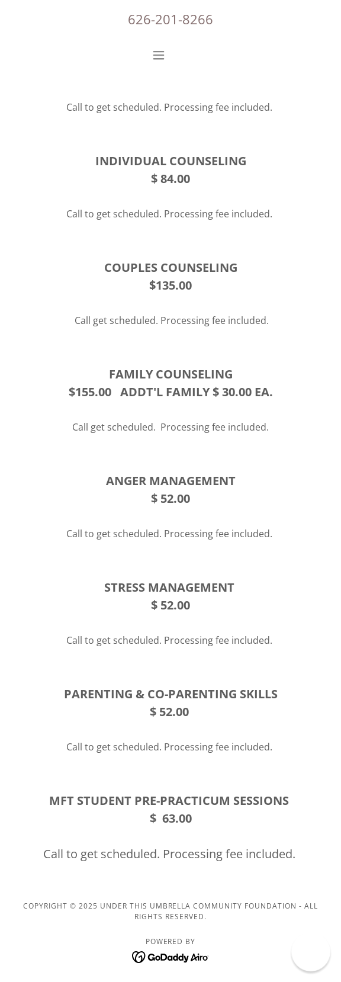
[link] (171, 955)
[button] (170, 55)
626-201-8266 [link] (170, 19)
